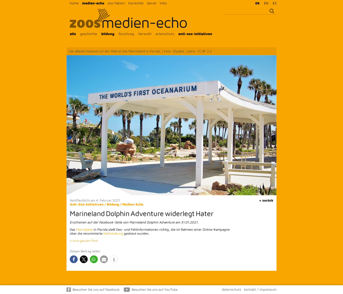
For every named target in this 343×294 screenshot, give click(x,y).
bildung (107, 34)
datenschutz (231, 289)
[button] (74, 259)
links (163, 3)
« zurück (266, 200)
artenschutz (165, 34)
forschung (126, 34)
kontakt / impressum (260, 289)
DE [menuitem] (257, 3)
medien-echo (93, 3)
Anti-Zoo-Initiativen (86, 204)
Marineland (84, 229)
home (74, 3)
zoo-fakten (116, 3)
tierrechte (136, 3)
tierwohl (144, 34)
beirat (151, 3)
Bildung (113, 204)
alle (73, 34)
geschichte (88, 34)
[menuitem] (256, 3)
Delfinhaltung (113, 233)
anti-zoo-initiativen (195, 34)
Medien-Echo (132, 204)
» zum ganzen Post (84, 241)
